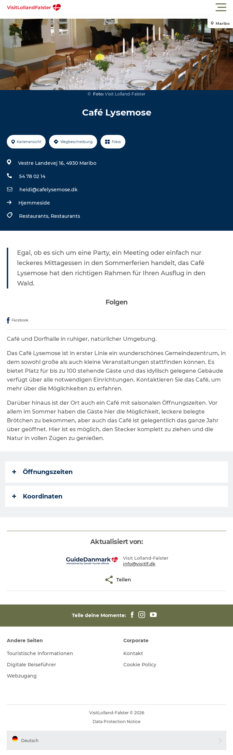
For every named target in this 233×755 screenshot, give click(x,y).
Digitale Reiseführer (31, 665)
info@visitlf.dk (139, 563)
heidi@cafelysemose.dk (48, 190)
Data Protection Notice (116, 721)
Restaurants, (35, 216)
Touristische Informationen (40, 653)
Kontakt (133, 653)
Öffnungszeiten (42, 472)
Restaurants (65, 216)
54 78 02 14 (32, 176)
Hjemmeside (34, 203)
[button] (147, 7)
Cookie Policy (139, 665)
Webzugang (22, 676)
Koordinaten (37, 496)
